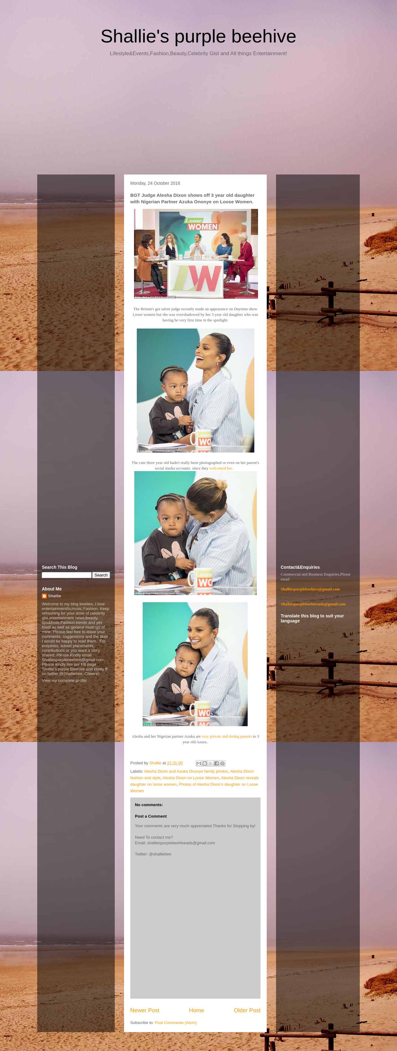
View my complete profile (64, 680)
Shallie (54, 596)
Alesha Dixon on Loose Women (191, 777)
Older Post (247, 1010)
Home (196, 1010)
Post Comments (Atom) (176, 1022)
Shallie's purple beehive (198, 36)
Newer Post (144, 1010)
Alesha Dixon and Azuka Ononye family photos (186, 771)
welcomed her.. (221, 468)
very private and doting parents (227, 736)
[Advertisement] (198, 117)
